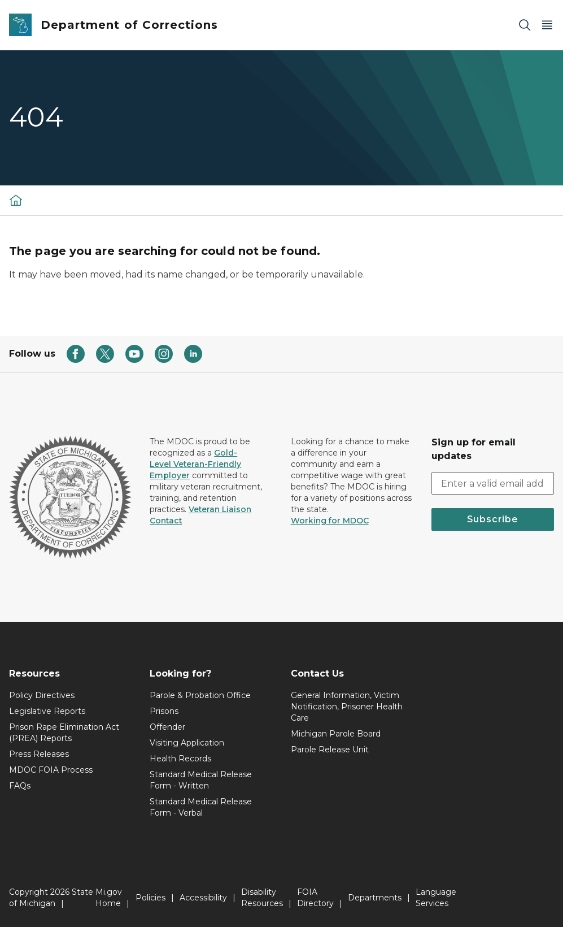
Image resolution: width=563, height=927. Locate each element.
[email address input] (492, 483)
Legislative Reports (47, 711)
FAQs (19, 786)
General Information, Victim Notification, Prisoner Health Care (347, 706)
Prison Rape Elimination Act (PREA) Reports (64, 732)
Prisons (164, 711)
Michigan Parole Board (336, 734)
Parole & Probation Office (200, 695)
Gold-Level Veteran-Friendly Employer (195, 464)
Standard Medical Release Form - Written (201, 780)
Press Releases (39, 754)
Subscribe (492, 519)
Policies (150, 898)
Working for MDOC (330, 521)
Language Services (436, 897)
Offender (167, 727)
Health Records (180, 758)
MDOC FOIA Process (51, 770)
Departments (374, 898)
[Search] (524, 25)
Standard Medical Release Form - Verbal (201, 807)
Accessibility (203, 898)
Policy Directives (42, 695)
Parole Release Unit (330, 749)
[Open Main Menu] (547, 25)
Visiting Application (187, 743)
